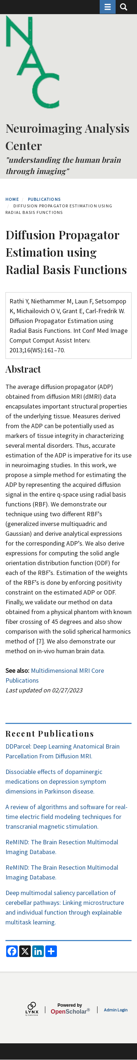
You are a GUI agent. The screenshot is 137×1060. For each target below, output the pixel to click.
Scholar (70, 1009)
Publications (44, 199)
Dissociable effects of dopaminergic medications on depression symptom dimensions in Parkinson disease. (55, 781)
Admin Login (116, 1010)
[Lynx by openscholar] (38, 1010)
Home (12, 199)
